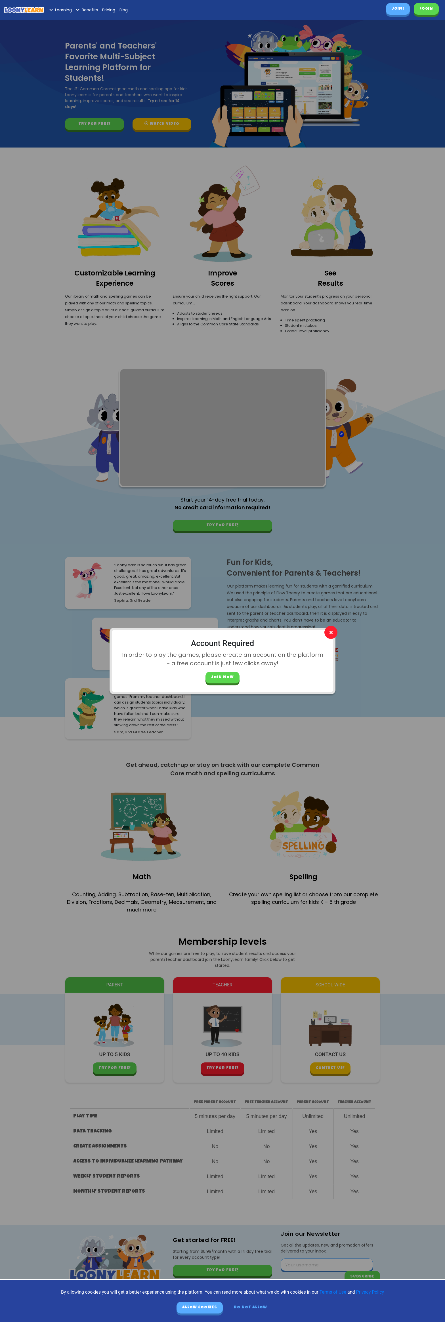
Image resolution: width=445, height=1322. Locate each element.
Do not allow (250, 1308)
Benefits (87, 10)
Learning (60, 10)
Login (426, 9)
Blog (123, 10)
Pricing (108, 10)
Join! (398, 9)
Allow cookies (199, 1308)
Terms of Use (332, 1292)
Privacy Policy (370, 1292)
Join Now (222, 677)
